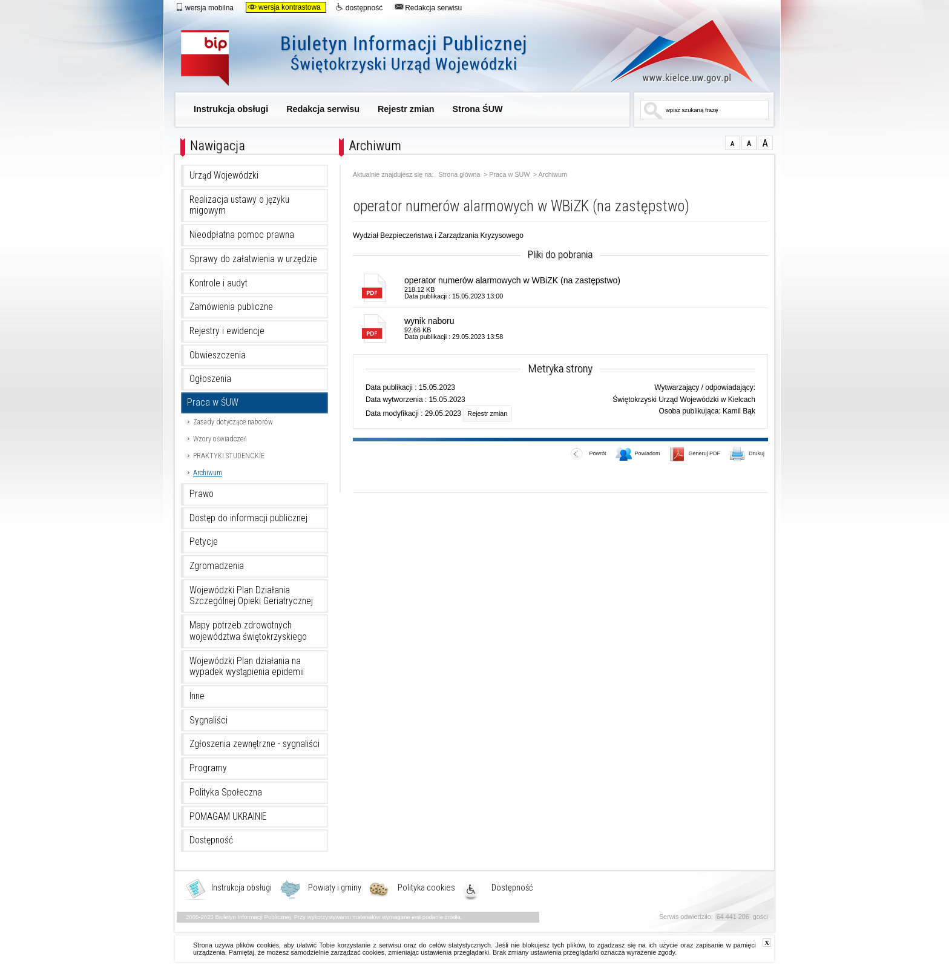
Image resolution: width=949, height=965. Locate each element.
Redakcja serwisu (428, 7)
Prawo (201, 494)
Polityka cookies (426, 888)
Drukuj (747, 454)
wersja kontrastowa (284, 7)
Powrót (588, 454)
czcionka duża (765, 143)
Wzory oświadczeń (220, 439)
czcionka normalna (732, 143)
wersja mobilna (204, 7)
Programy (208, 768)
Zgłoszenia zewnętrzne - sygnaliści (254, 744)
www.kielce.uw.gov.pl (672, 51)
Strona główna (460, 174)
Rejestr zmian (406, 109)
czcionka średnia (749, 143)
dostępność (359, 7)
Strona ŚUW (478, 109)
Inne (197, 696)
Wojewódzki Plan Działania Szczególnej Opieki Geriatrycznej (251, 596)
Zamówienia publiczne (231, 306)
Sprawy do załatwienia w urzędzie (253, 259)
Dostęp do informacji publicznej (248, 518)
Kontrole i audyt (218, 283)
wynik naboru (429, 321)
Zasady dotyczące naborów (233, 422)
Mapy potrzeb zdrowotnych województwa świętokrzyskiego (248, 631)
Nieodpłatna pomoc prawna (241, 234)
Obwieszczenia (217, 355)
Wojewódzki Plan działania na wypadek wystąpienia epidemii (246, 667)
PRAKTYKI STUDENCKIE (228, 456)
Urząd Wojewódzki (223, 175)
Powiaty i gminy (334, 888)
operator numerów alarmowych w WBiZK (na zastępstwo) (512, 280)
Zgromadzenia (216, 566)
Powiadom (638, 454)
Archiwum (207, 473)
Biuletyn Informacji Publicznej (367, 59)
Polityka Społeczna (225, 792)
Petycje (203, 541)
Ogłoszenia (210, 379)
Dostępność (211, 840)
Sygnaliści (208, 720)
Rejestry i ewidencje (226, 331)
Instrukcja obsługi (231, 109)
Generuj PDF (695, 454)
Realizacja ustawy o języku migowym (239, 205)
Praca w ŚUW (212, 402)
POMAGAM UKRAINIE (228, 816)
